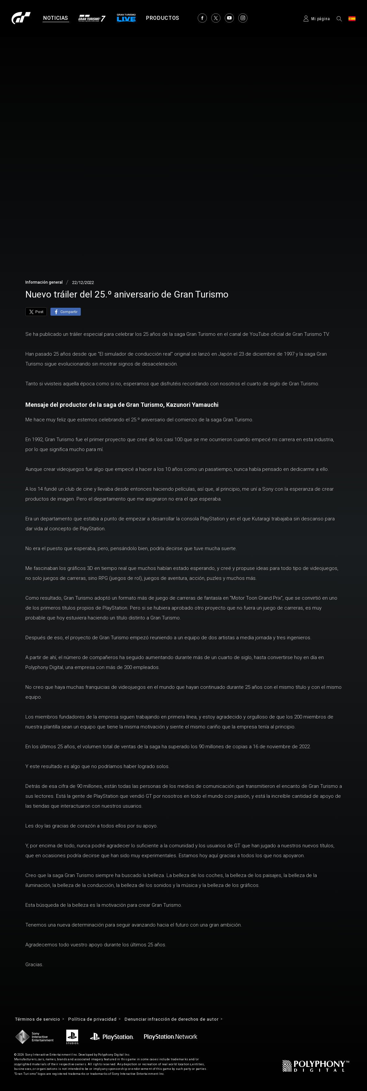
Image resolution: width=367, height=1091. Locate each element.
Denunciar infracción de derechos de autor (183, 1019)
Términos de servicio (40, 1019)
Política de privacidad (98, 1019)
